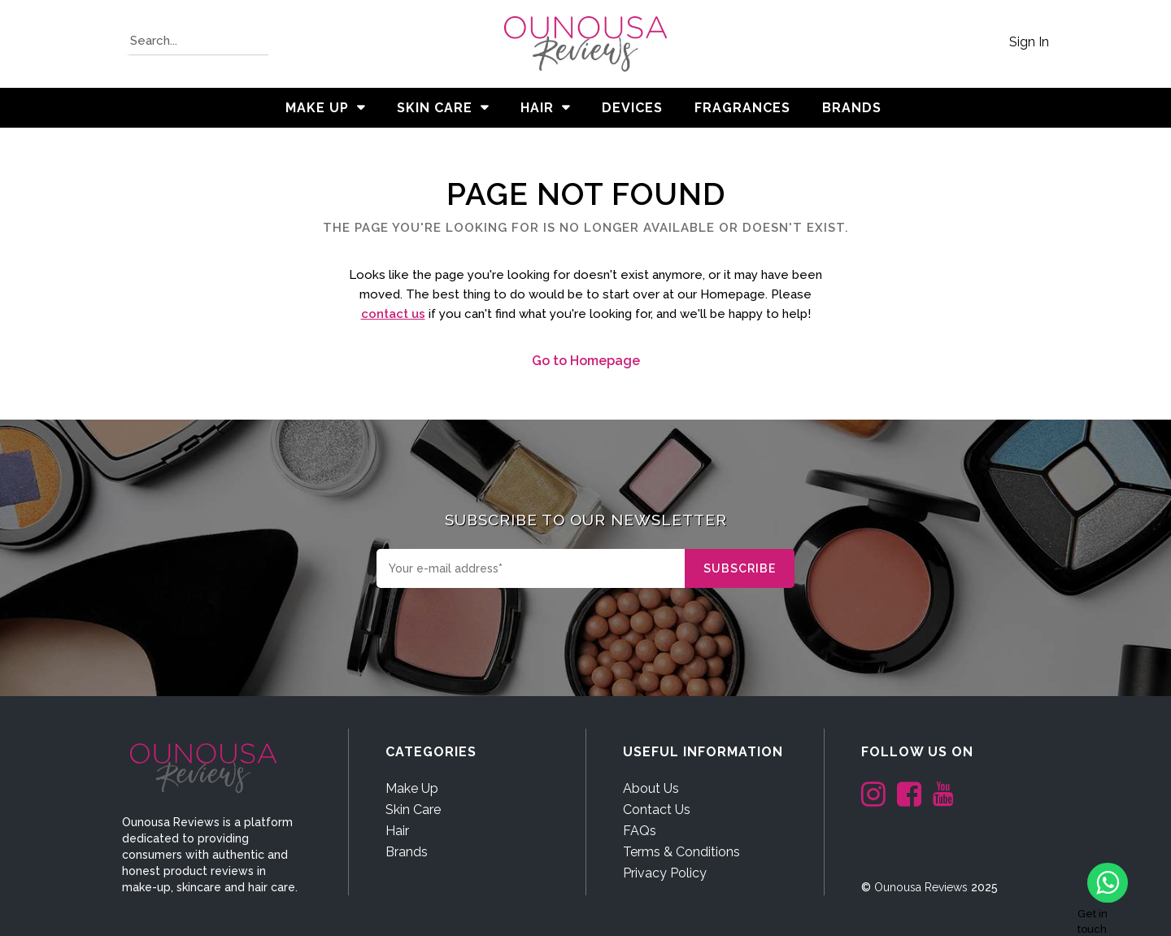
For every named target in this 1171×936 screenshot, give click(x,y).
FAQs (639, 830)
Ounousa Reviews (921, 887)
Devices (632, 107)
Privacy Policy (665, 873)
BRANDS (852, 107)
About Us (651, 788)
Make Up (317, 107)
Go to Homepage (586, 360)
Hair (537, 107)
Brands (406, 852)
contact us (393, 314)
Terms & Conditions (681, 852)
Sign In (1029, 42)
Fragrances (742, 107)
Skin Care (434, 107)
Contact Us (656, 809)
